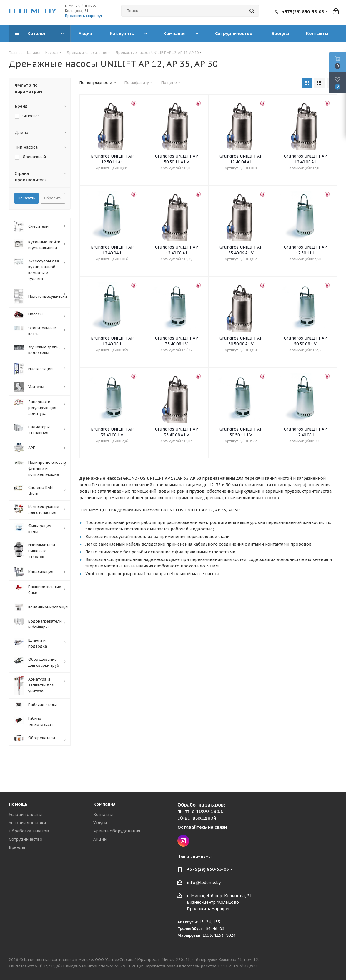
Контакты (103, 814)
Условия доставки (27, 822)
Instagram (183, 841)
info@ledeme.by (204, 882)
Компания (104, 804)
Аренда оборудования (116, 831)
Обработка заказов (29, 831)
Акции (100, 839)
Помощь (18, 804)
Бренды (17, 847)
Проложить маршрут (83, 16)
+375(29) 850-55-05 (303, 11)
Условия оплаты (25, 814)
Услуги (100, 822)
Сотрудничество (25, 839)
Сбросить (53, 198)
